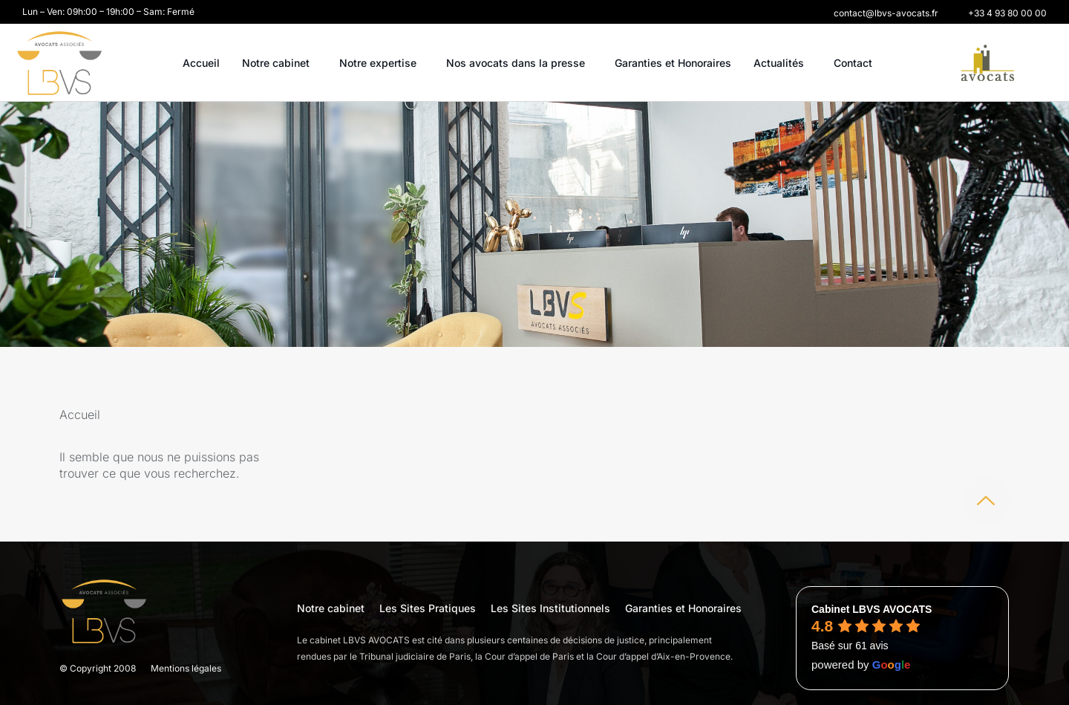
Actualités (782, 63)
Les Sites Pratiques (427, 608)
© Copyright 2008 (97, 668)
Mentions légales (186, 668)
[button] (886, 13)
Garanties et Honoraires (673, 62)
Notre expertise (381, 63)
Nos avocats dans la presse (519, 63)
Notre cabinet (279, 63)
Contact (853, 62)
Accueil (201, 62)
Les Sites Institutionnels (550, 608)
